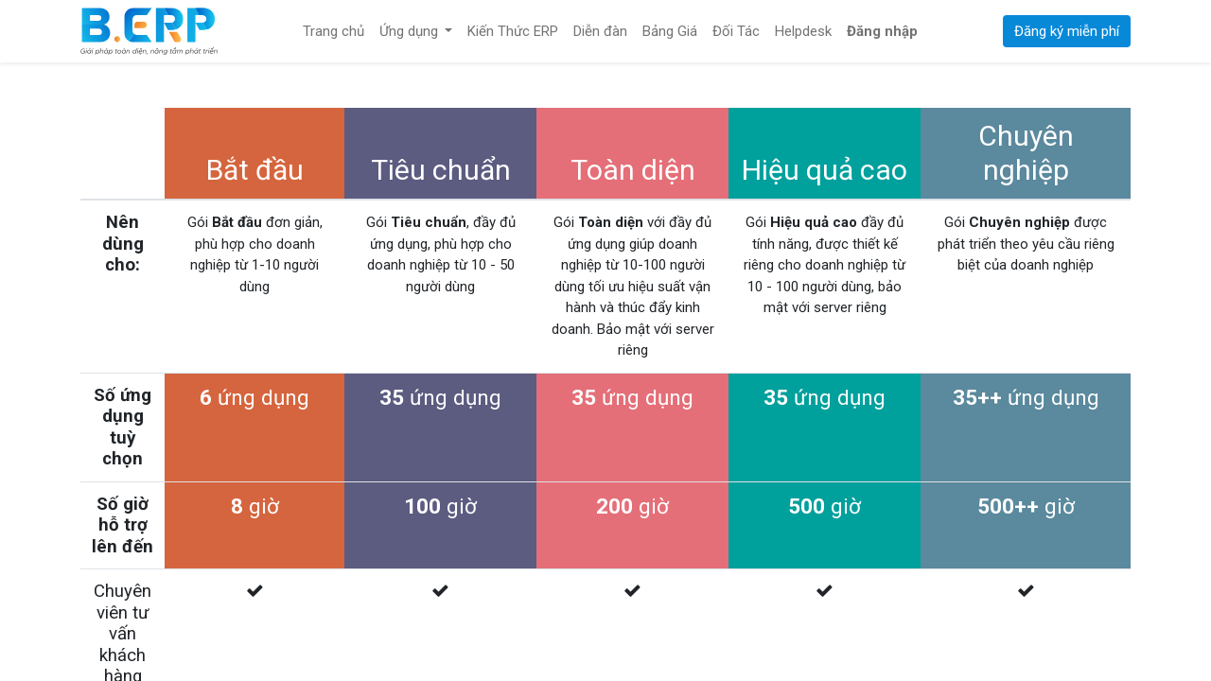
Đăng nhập (882, 31)
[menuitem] (333, 31)
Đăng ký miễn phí (1066, 31)
